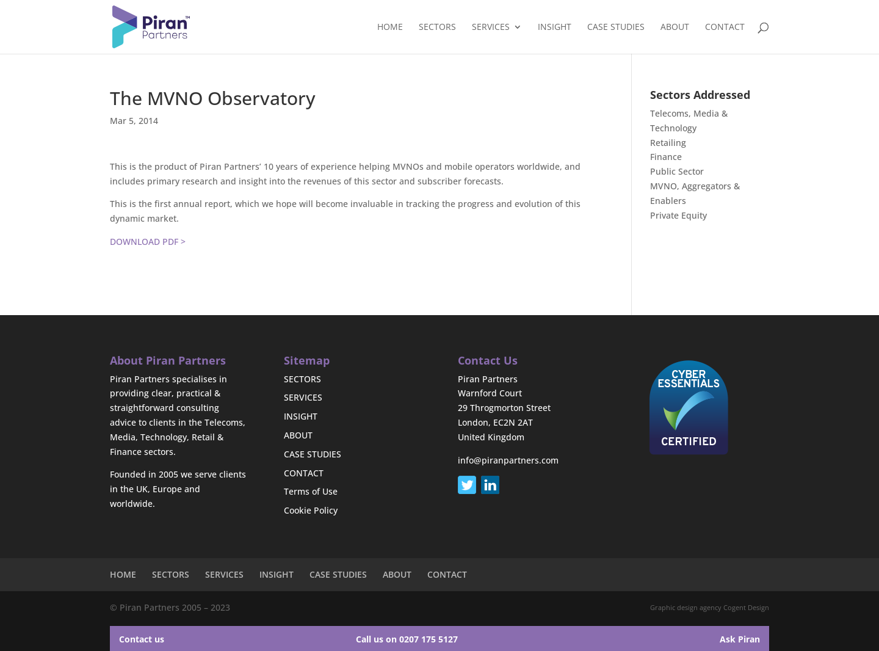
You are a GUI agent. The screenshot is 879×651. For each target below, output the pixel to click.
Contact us (141, 639)
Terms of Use (311, 491)
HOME (390, 27)
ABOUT (674, 27)
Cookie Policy (311, 510)
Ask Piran (740, 639)
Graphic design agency (686, 607)
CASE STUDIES (616, 27)
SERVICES (491, 27)
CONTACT (725, 27)
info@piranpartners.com (508, 460)
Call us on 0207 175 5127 (407, 639)
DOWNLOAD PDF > (148, 241)
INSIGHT (554, 27)
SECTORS (437, 27)
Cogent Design (746, 607)
